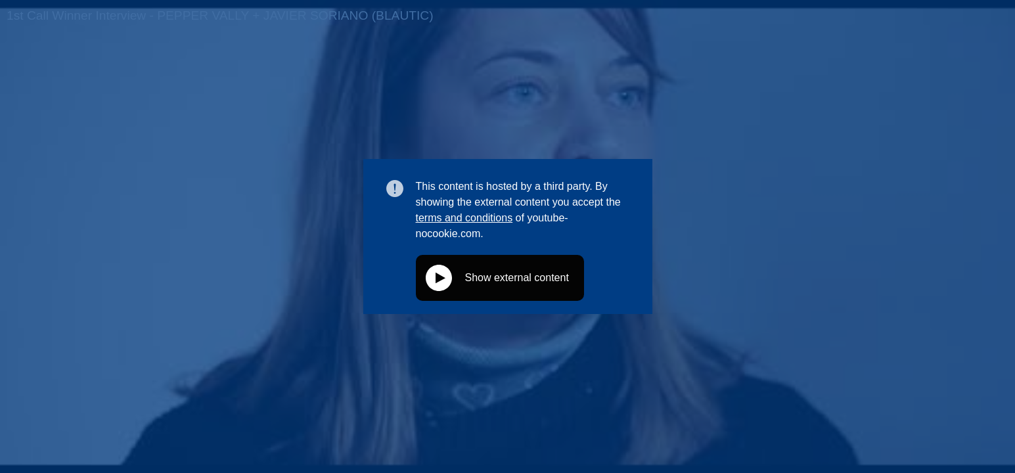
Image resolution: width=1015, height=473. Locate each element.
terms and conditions (464, 217)
